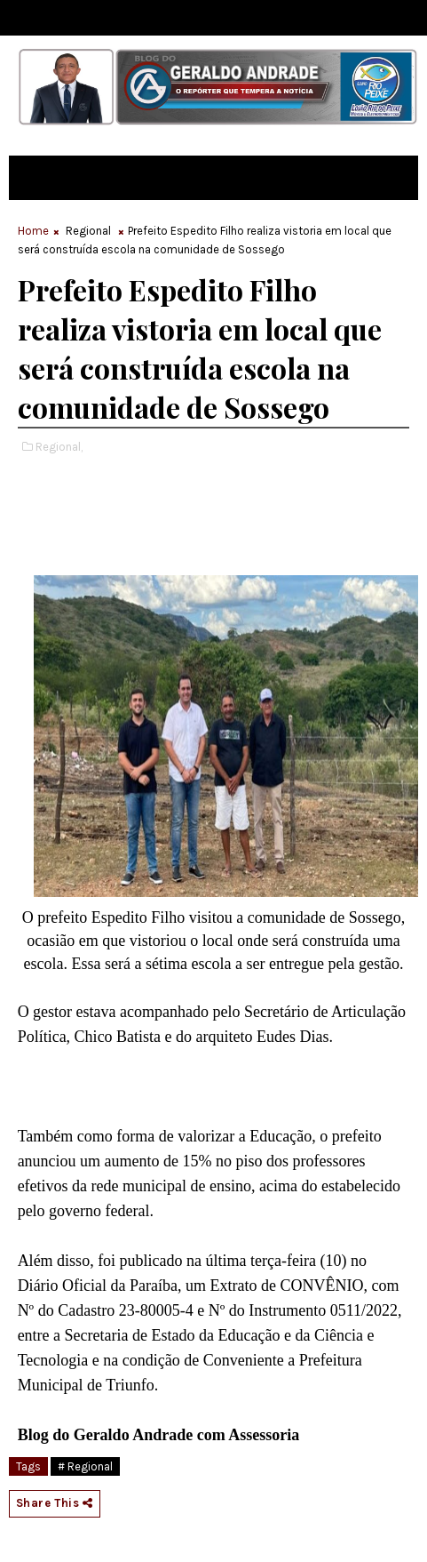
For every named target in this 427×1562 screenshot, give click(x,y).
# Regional (85, 1466)
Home (33, 230)
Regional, (59, 446)
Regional (88, 230)
